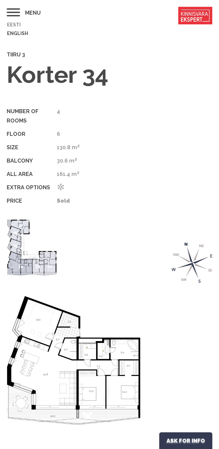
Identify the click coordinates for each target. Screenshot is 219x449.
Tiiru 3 (16, 54)
